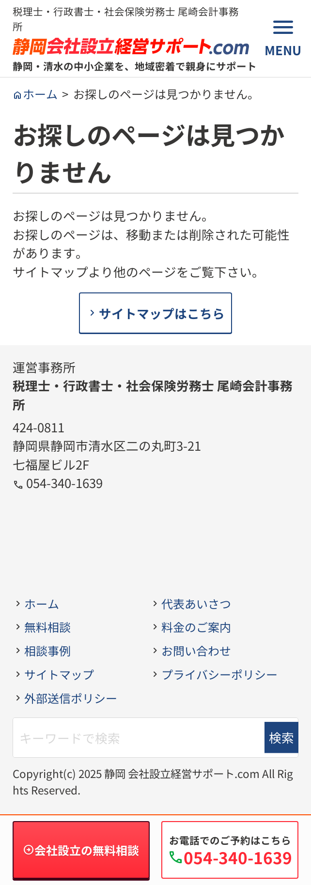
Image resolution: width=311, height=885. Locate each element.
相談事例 (47, 650)
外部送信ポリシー (70, 697)
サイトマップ (59, 674)
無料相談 (47, 626)
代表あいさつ (196, 603)
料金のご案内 (196, 626)
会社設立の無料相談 (86, 849)
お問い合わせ (196, 650)
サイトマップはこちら (162, 313)
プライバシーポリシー (219, 674)
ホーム (41, 603)
